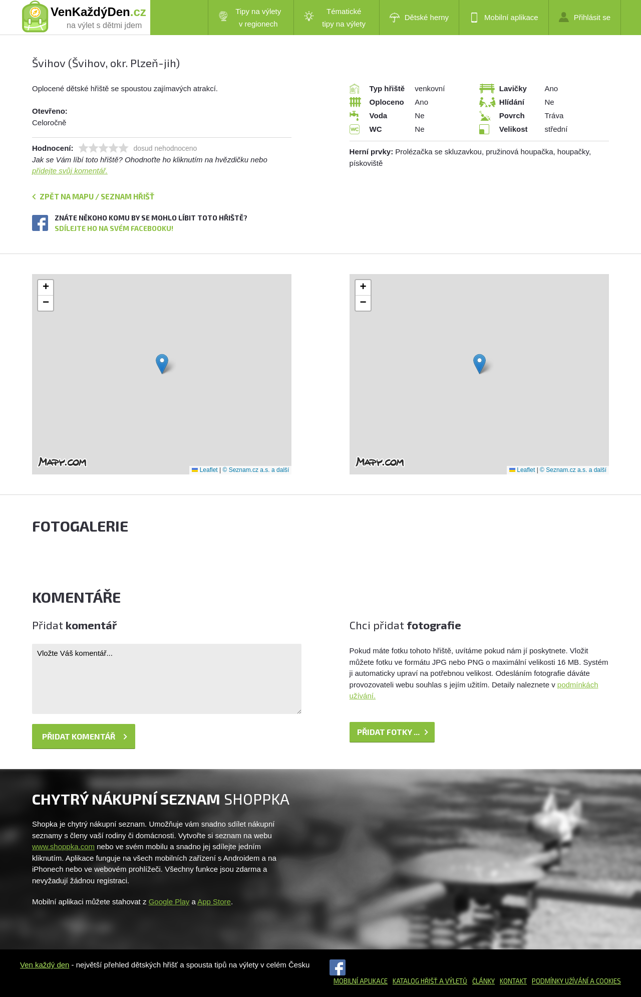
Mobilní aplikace (503, 18)
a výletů (452, 981)
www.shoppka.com (63, 846)
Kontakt (513, 981)
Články (483, 981)
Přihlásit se (584, 17)
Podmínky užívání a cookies (576, 981)
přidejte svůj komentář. (70, 170)
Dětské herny (419, 18)
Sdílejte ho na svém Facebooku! (114, 228)
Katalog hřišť (415, 981)
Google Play (169, 901)
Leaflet (204, 469)
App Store (214, 901)
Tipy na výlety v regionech (249, 17)
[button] (162, 364)
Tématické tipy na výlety (335, 17)
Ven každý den (44, 964)
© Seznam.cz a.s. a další (255, 469)
